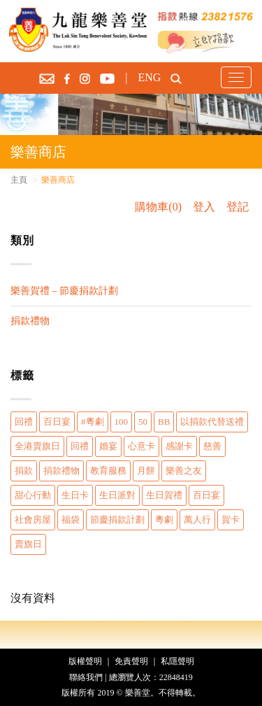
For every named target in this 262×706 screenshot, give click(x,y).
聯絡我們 (86, 677)
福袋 (70, 519)
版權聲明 (85, 661)
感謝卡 (179, 446)
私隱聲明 (177, 661)
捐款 (24, 470)
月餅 (146, 470)
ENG (149, 77)
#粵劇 (92, 421)
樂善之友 (184, 470)
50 (142, 421)
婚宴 (108, 446)
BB (164, 421)
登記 (237, 207)
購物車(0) (158, 207)
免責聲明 (131, 661)
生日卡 (75, 495)
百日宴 (57, 421)
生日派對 (117, 495)
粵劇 (164, 519)
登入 (204, 207)
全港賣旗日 (37, 446)
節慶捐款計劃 (117, 519)
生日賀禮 (164, 495)
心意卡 (141, 446)
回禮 (24, 421)
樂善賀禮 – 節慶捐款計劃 (64, 290)
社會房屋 (33, 519)
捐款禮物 (30, 321)
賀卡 (230, 519)
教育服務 (108, 470)
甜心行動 (33, 495)
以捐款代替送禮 (212, 421)
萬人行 (197, 519)
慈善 (212, 446)
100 (122, 421)
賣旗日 (28, 544)
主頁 (18, 180)
